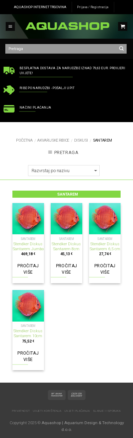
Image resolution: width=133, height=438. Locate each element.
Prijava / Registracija (93, 7)
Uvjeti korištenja (47, 410)
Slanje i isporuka (107, 410)
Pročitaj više (28, 269)
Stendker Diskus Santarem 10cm (28, 333)
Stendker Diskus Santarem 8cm (66, 246)
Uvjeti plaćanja (77, 410)
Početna (24, 140)
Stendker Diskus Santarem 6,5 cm (105, 246)
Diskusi (81, 140)
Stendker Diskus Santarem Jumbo (28, 246)
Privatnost (21, 410)
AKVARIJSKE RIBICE (53, 140)
